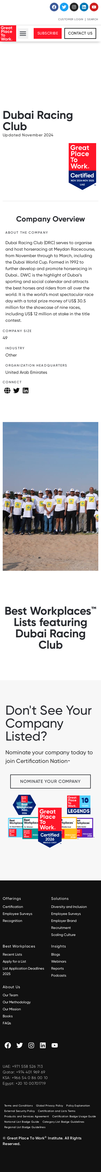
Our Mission (12, 1009)
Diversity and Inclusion (69, 907)
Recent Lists (12, 954)
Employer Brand (63, 921)
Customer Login (70, 19)
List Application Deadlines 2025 (23, 971)
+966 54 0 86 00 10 (30, 1078)
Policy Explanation (78, 1105)
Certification (13, 907)
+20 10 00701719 (31, 1083)
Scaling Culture (63, 935)
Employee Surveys (17, 914)
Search (92, 19)
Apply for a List (14, 961)
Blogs (55, 954)
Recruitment (61, 928)
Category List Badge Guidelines (64, 1121)
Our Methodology (17, 1002)
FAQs (7, 1023)
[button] (23, 33)
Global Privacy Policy (49, 1105)
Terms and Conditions (18, 1105)
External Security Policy (19, 1110)
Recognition (12, 921)
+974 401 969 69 (30, 1072)
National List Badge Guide (21, 1121)
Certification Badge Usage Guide (74, 1116)
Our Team (10, 995)
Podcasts (58, 975)
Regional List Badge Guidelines (25, 1127)
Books (8, 1016)
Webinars (58, 961)
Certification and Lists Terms (56, 1110)
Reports (57, 968)
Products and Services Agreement (26, 1116)
